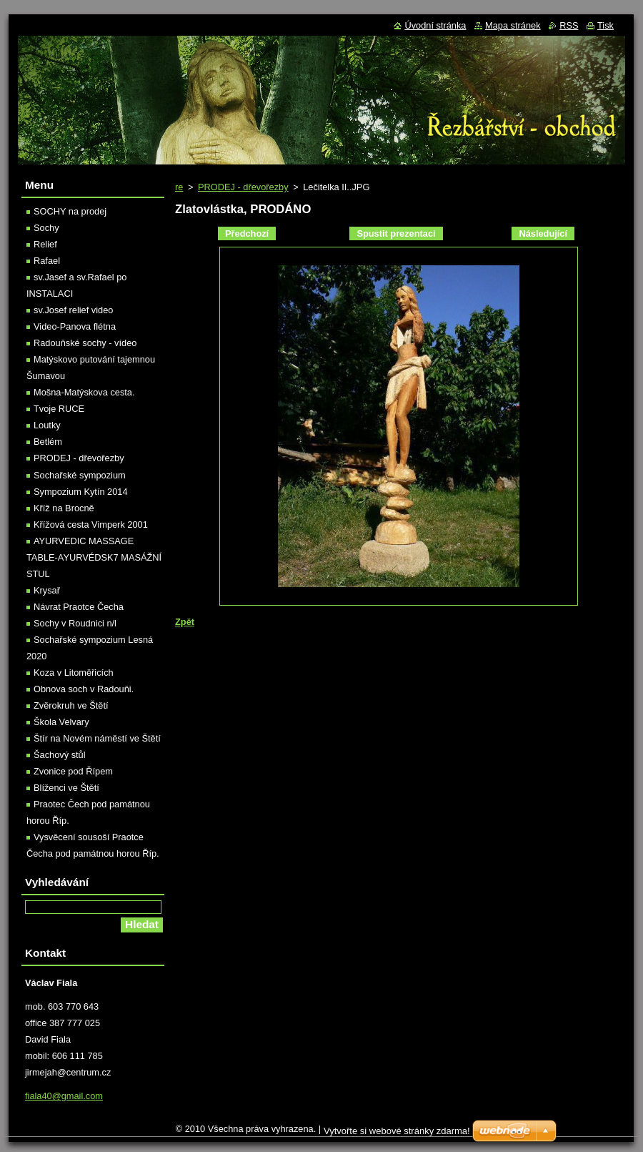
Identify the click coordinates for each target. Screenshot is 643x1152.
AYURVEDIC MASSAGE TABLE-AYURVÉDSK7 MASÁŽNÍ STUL (93, 557)
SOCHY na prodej (70, 211)
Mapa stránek (513, 25)
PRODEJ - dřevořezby (243, 187)
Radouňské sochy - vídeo (85, 343)
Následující (543, 233)
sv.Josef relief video (73, 310)
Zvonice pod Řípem (73, 771)
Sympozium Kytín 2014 (81, 491)
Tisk (605, 25)
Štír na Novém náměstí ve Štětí (97, 738)
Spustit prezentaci (396, 233)
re (179, 187)
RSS (568, 25)
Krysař (47, 590)
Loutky (47, 425)
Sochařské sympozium (80, 475)
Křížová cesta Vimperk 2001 (91, 524)
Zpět (184, 621)
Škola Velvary (61, 722)
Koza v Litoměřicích (74, 672)
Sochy (46, 227)
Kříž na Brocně (64, 508)
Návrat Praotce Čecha (79, 606)
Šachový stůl (60, 754)
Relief (45, 244)
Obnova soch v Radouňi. (84, 689)
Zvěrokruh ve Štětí (71, 705)
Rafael (47, 260)
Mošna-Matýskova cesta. (84, 392)
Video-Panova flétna (75, 326)
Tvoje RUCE (59, 408)
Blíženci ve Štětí (66, 787)
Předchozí (247, 233)
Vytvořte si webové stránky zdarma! (397, 1131)
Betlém (48, 441)
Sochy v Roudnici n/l (75, 623)
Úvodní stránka (435, 25)
